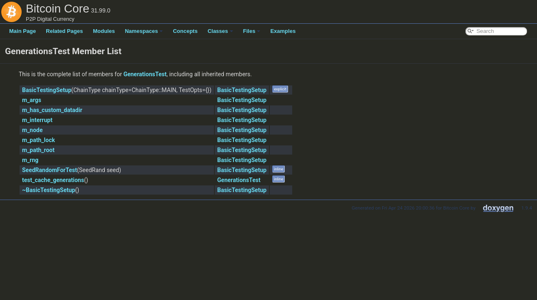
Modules (104, 31)
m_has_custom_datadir (52, 110)
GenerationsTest (145, 74)
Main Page (22, 31)
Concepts (185, 31)
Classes (220, 31)
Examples (283, 31)
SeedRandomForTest (49, 170)
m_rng (30, 160)
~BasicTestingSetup (48, 190)
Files (252, 31)
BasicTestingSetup (46, 90)
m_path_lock (38, 140)
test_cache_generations (53, 180)
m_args (31, 100)
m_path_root (38, 150)
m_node (32, 130)
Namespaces (144, 31)
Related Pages (64, 31)
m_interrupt (37, 120)
